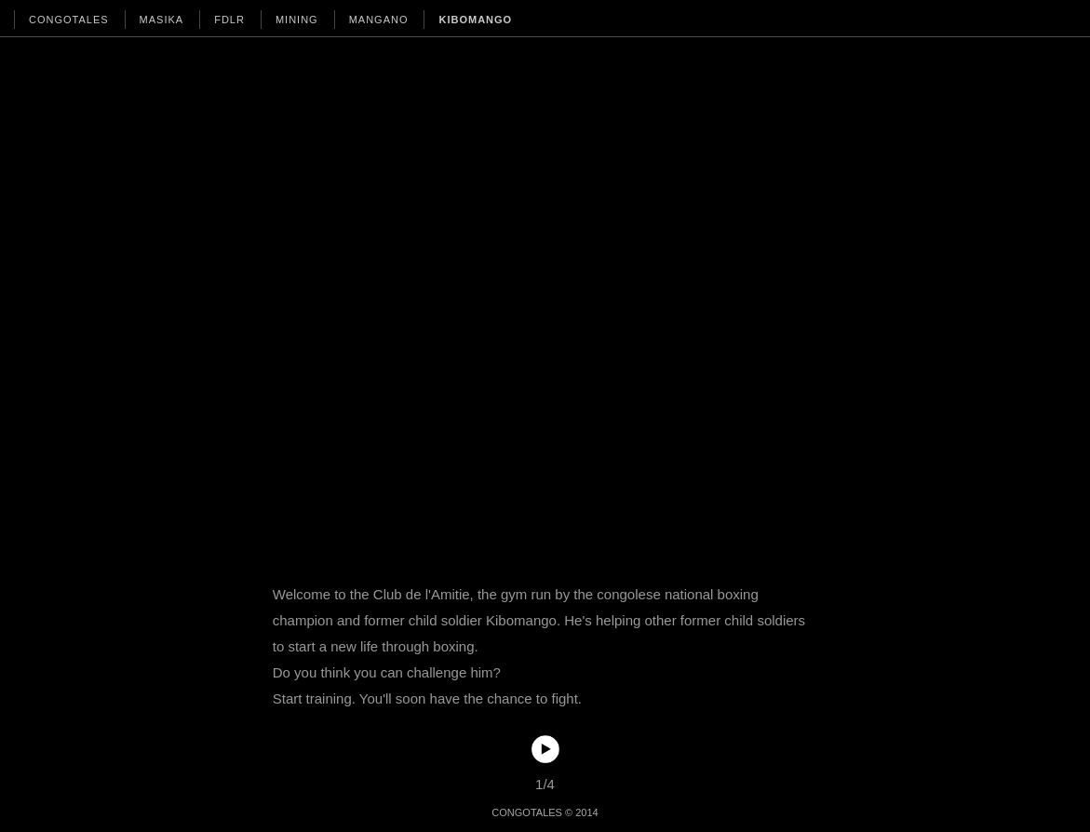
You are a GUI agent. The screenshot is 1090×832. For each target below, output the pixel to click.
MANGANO (379, 19)
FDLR (229, 19)
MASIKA (162, 19)
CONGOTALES (69, 19)
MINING (297, 19)
